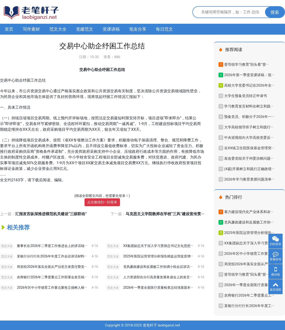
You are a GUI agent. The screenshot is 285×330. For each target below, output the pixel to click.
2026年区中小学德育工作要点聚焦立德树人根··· (52, 287)
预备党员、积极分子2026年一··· (249, 117)
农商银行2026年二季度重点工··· (249, 295)
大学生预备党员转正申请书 (245, 96)
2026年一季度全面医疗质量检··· (249, 285)
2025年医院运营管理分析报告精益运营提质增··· (158, 256)
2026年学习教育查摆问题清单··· (249, 179)
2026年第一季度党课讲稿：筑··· (249, 75)
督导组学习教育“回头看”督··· (246, 64)
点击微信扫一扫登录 (102, 202)
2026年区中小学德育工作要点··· (249, 253)
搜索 (275, 12)
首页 (9, 29)
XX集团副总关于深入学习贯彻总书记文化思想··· (158, 246)
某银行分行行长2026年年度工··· (249, 306)
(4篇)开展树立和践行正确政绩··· (249, 169)
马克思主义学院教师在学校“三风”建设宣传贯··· (165, 214)
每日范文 (164, 29)
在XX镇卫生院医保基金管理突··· (249, 148)
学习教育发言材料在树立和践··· (248, 106)
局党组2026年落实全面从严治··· (249, 264)
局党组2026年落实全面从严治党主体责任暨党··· (52, 267)
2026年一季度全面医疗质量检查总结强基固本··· (158, 287)
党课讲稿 (111, 29)
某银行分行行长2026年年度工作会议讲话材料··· (52, 256)
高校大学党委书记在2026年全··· (249, 85)
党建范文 (84, 29)
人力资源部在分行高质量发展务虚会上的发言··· (157, 277)
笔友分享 (137, 29)
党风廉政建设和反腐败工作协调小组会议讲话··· (157, 267)
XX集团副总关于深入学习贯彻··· (249, 243)
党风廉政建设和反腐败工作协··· (248, 222)
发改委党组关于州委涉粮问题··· (248, 158)
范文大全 (57, 29)
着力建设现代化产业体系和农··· (248, 212)
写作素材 (31, 29)
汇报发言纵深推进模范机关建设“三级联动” (51, 214)
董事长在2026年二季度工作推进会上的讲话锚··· (52, 246)
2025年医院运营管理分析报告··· (249, 233)
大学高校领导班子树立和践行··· (248, 127)
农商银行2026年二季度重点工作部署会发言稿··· (52, 277)
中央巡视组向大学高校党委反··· (248, 137)
